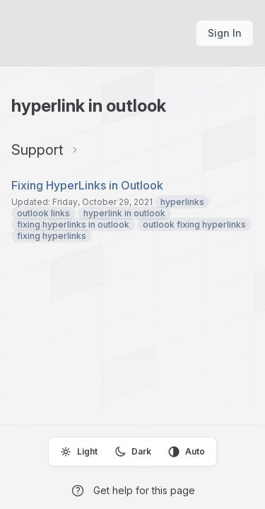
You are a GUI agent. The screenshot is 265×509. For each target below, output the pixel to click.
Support (37, 149)
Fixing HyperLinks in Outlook (87, 185)
